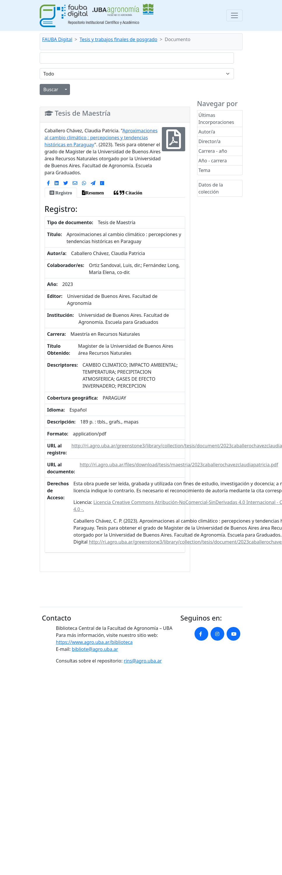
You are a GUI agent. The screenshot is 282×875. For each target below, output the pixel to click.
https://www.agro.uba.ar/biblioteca (94, 642)
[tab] (61, 193)
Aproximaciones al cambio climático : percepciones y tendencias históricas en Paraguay (101, 137)
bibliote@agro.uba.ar (95, 649)
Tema (205, 170)
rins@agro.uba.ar (143, 661)
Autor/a (207, 132)
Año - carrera (213, 160)
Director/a (210, 141)
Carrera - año (213, 151)
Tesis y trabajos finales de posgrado (118, 39)
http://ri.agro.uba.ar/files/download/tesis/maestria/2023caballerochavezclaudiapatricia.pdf (179, 464)
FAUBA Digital (57, 39)
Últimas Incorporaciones (216, 118)
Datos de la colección (211, 188)
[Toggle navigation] (234, 15)
